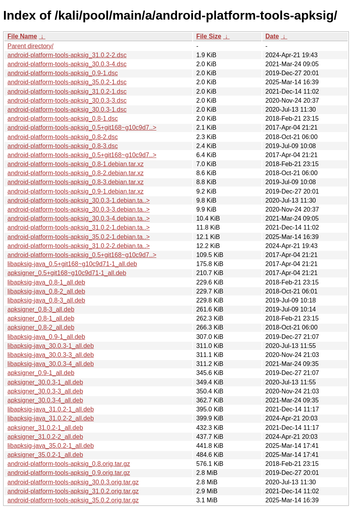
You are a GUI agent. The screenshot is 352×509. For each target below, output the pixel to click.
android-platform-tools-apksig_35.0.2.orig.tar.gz (73, 500)
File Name (22, 36)
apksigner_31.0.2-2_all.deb (45, 436)
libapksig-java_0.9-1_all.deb (46, 336)
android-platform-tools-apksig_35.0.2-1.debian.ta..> (78, 237)
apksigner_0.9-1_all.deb (40, 373)
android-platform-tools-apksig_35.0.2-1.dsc (66, 82)
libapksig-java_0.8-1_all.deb (46, 282)
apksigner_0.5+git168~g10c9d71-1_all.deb (66, 273)
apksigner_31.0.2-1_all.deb (45, 427)
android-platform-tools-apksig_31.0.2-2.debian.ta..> (78, 246)
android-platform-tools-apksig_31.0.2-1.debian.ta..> (78, 227)
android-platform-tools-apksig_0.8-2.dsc (62, 137)
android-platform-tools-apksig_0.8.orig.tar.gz (68, 463)
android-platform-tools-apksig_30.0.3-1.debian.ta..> (78, 200)
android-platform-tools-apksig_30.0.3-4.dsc (66, 64)
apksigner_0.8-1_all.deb (40, 318)
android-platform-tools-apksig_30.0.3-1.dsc (66, 109)
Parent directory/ (30, 46)
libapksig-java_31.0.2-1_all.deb (50, 409)
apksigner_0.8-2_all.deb (40, 327)
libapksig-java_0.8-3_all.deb (46, 300)
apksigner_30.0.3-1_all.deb (45, 382)
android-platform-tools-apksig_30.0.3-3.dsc (66, 100)
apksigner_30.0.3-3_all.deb (45, 391)
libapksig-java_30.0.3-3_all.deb (50, 354)
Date (272, 36)
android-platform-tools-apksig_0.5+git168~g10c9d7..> (81, 127)
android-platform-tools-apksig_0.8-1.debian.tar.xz (75, 164)
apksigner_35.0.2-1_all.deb (45, 454)
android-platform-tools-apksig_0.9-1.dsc (62, 73)
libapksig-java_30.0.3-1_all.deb (50, 345)
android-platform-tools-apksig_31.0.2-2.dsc (66, 55)
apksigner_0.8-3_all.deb (40, 309)
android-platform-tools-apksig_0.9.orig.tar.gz (68, 472)
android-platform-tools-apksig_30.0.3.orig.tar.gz (73, 482)
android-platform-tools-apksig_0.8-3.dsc (62, 146)
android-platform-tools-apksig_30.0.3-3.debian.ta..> (78, 209)
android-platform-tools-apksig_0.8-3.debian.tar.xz (75, 182)
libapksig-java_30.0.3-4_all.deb (50, 363)
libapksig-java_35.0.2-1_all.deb (50, 445)
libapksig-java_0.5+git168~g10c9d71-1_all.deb (72, 264)
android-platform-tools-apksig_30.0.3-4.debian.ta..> (78, 218)
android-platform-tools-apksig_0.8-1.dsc (62, 118)
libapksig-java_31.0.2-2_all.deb (50, 418)
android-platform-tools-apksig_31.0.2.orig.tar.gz (73, 491)
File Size (208, 36)
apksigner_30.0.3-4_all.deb (45, 400)
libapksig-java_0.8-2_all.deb (46, 291)
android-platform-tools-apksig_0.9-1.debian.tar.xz (75, 191)
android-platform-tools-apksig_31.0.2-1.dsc (66, 91)
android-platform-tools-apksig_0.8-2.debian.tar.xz (75, 173)
